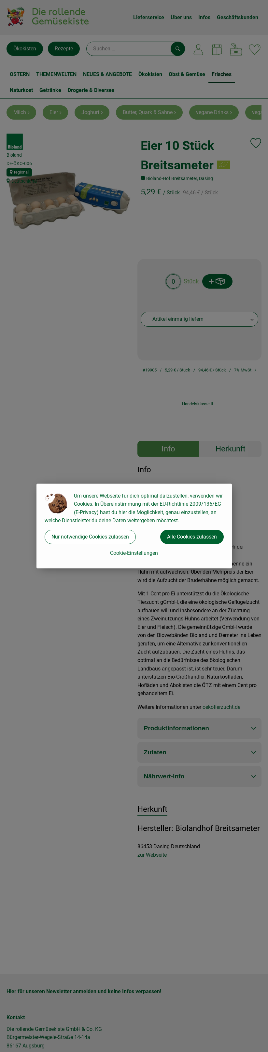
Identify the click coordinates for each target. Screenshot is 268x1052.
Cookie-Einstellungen (134, 553)
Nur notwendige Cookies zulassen (90, 537)
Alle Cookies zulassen (192, 537)
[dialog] (134, 526)
